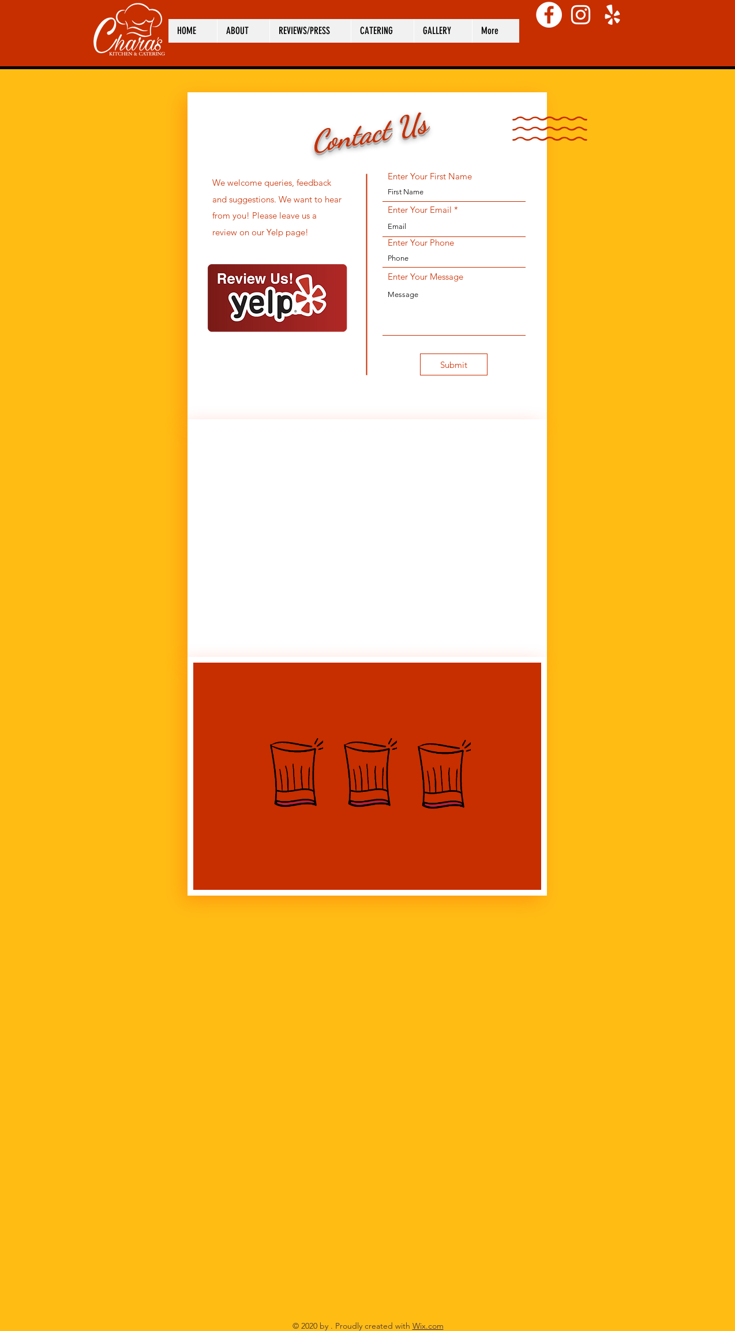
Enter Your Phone (421, 242)
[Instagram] (581, 15)
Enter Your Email (420, 209)
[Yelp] (612, 15)
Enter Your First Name (430, 176)
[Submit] (453, 364)
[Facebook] (549, 15)
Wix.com (428, 1326)
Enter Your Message (425, 276)
